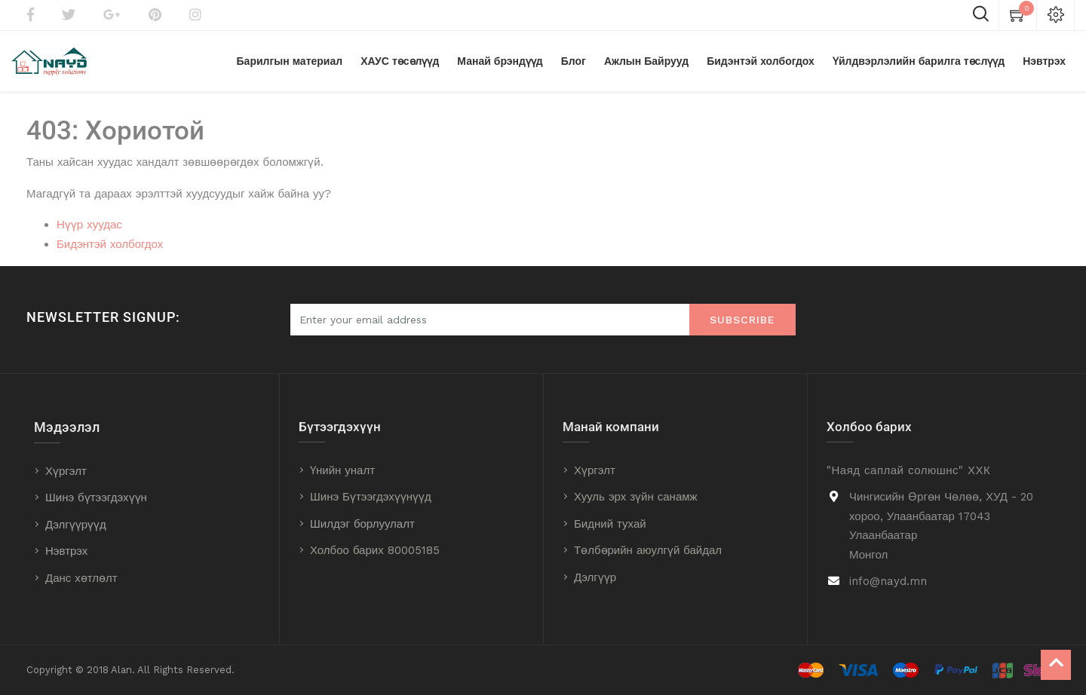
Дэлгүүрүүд (75, 524)
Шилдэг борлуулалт (362, 524)
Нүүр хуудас (89, 224)
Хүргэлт (66, 471)
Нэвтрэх (66, 551)
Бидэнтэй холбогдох (110, 244)
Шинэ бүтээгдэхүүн (96, 497)
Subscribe (742, 320)
